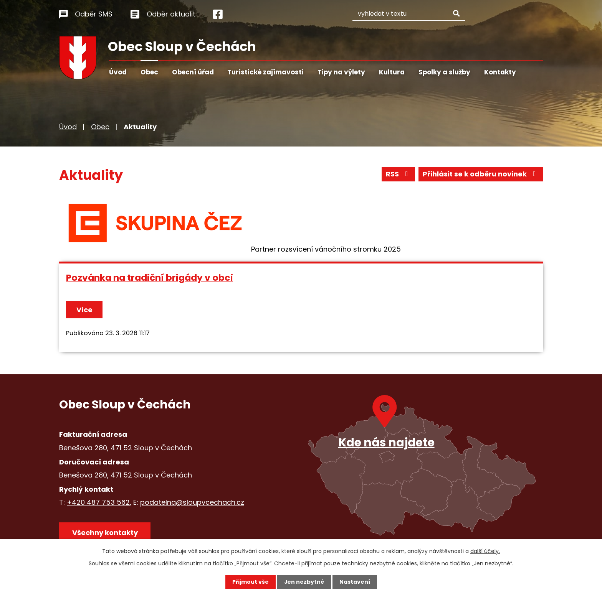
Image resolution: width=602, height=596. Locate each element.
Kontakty (500, 72)
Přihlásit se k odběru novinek (481, 174)
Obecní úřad (193, 72)
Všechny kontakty (105, 532)
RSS (398, 174)
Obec (149, 72)
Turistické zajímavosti (265, 72)
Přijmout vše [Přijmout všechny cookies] (250, 582)
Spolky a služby (444, 72)
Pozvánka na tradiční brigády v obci (149, 277)
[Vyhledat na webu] (416, 13)
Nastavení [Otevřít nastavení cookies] (354, 582)
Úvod (118, 72)
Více (84, 309)
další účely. (485, 551)
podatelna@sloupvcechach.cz (192, 502)
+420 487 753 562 (98, 502)
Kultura (392, 72)
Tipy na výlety (341, 72)
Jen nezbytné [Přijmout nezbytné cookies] (304, 582)
